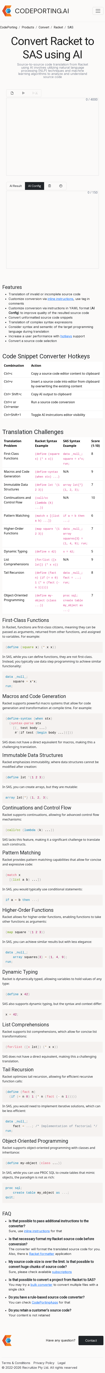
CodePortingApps (45, 1302)
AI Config (34, 186)
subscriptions (62, 1272)
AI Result (16, 186)
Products (28, 27)
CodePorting (8, 27)
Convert (44, 27)
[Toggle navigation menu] (98, 11)
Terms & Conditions (16, 1363)
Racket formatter (41, 1254)
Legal (61, 1363)
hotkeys (66, 336)
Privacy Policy (43, 1363)
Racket (58, 27)
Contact (91, 1340)
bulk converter (41, 1285)
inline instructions (60, 299)
